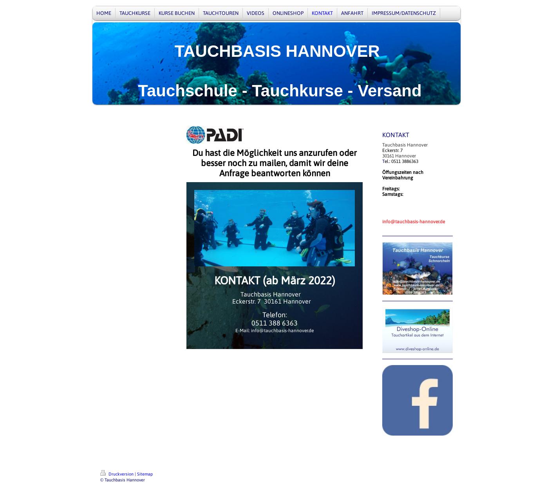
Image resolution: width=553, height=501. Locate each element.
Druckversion (117, 474)
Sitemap (145, 474)
